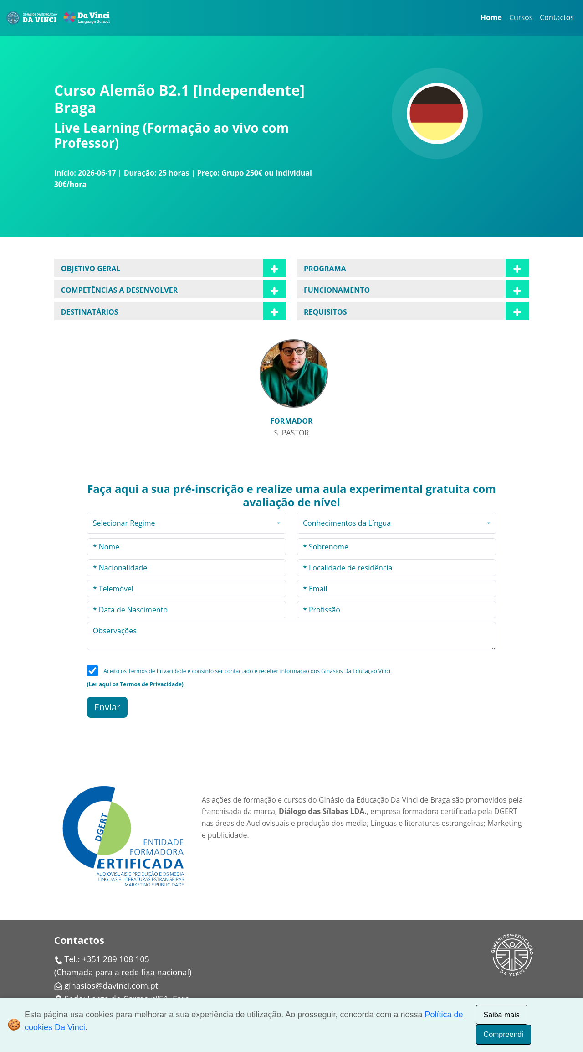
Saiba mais (502, 1015)
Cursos (520, 17)
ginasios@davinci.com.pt (111, 985)
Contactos (557, 17)
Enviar (107, 707)
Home (491, 17)
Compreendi (503, 1034)
